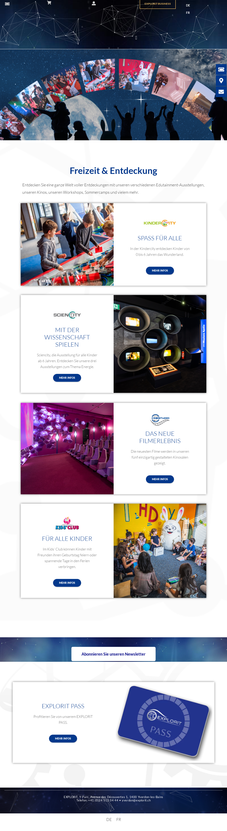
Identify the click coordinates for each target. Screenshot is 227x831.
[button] (136, 38)
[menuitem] (188, 5)
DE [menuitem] (188, 5)
